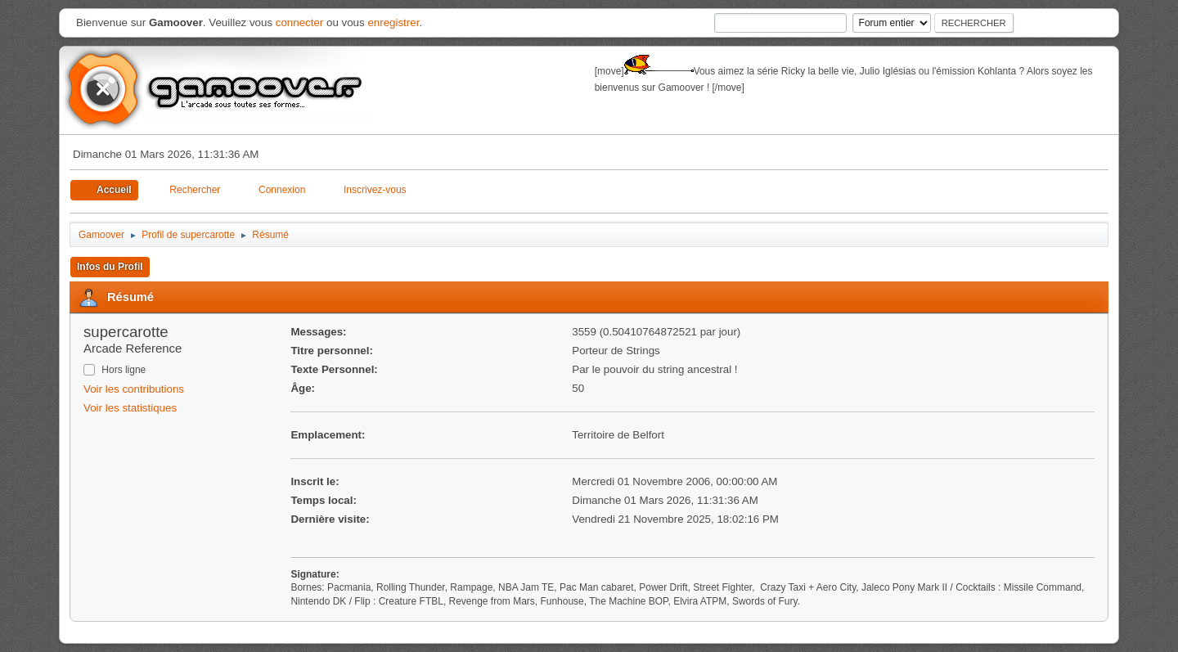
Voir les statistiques (130, 408)
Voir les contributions (133, 389)
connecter (300, 22)
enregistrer (393, 22)
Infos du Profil (110, 266)
